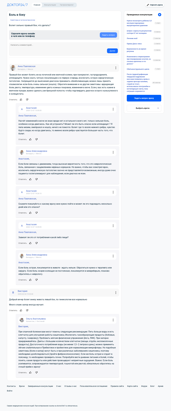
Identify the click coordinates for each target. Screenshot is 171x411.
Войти (9, 391)
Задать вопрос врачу (144, 98)
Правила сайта (117, 386)
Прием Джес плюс (134, 44)
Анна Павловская (27, 115)
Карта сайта (132, 386)
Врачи (22, 386)
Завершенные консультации (40, 386)
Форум (144, 386)
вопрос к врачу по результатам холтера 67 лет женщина (139, 32)
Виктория (23, 326)
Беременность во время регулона (136, 50)
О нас (58, 386)
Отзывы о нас (70, 386)
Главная (37, 5)
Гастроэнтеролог (66, 5)
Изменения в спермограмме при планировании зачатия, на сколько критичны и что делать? (139, 60)
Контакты (11, 386)
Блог (152, 386)
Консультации (50, 5)
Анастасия (23, 158)
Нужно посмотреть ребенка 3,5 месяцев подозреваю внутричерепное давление (139, 23)
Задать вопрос (108, 35)
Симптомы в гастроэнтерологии (22, 20)
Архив (160, 386)
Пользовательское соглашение (93, 386)
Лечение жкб (132, 38)
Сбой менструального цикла (138, 69)
